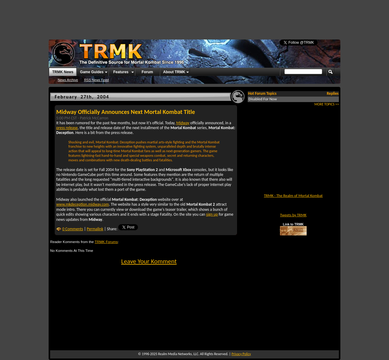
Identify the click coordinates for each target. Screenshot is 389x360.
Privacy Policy (241, 354)
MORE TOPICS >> (327, 104)
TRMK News (62, 72)
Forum (147, 72)
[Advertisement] (194, 16)
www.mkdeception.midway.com (82, 204)
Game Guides (91, 72)
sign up (212, 214)
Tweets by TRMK (293, 215)
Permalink (95, 228)
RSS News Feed (96, 80)
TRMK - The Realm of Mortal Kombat (293, 195)
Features (121, 72)
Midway (182, 122)
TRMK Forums (106, 242)
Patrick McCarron (94, 118)
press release (67, 127)
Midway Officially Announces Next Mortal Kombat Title (125, 111)
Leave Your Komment (149, 261)
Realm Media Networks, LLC (178, 354)
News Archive (68, 80)
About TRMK (174, 72)
